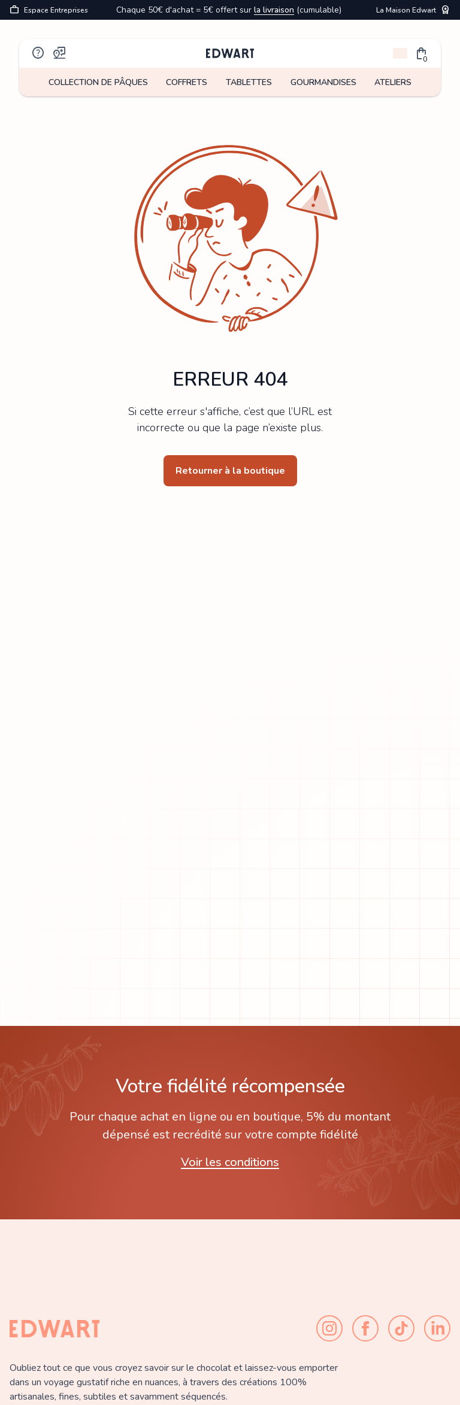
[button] (421, 53)
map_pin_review (60, 53)
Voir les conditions (230, 1162)
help (38, 53)
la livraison (274, 10)
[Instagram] (329, 1328)
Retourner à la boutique (230, 470)
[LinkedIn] (437, 1328)
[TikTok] (401, 1328)
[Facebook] (365, 1328)
